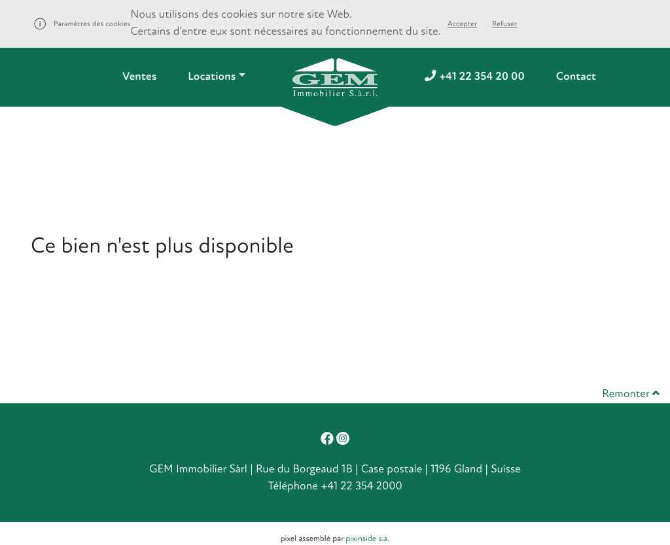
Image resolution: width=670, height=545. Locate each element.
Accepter (462, 24)
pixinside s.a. (367, 538)
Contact (576, 77)
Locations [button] (212, 77)
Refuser (504, 24)
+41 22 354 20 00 (475, 77)
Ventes (139, 77)
